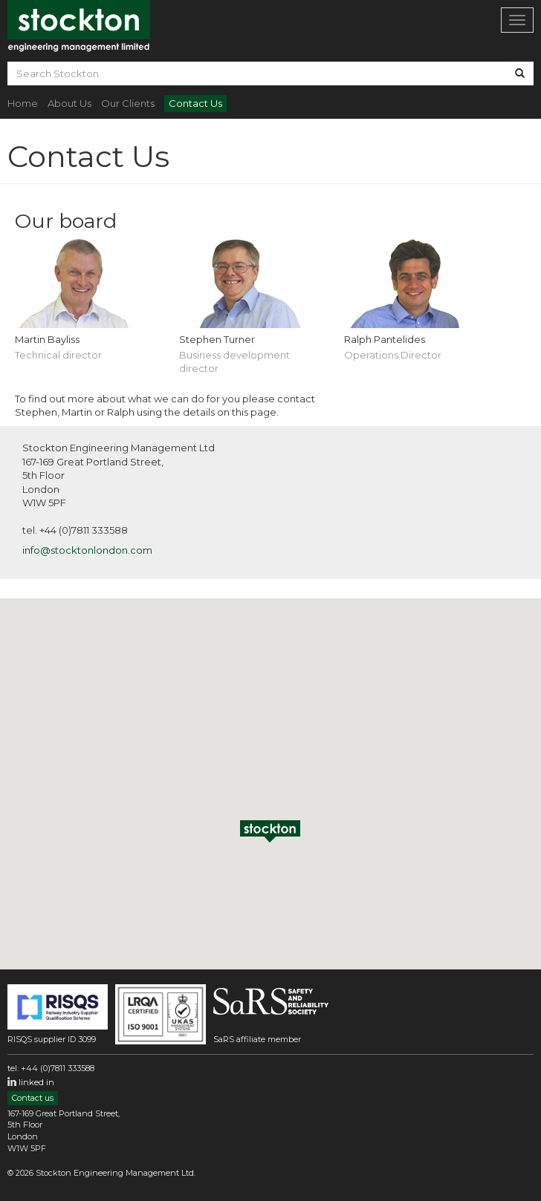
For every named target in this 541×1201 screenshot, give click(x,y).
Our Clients (128, 103)
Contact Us (195, 103)
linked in (36, 1082)
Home (22, 103)
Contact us (33, 1098)
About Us (69, 103)
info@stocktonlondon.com (87, 550)
